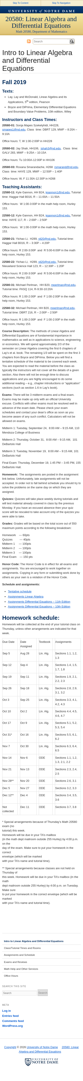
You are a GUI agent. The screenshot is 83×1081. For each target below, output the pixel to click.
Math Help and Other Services (21, 969)
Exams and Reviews (15, 962)
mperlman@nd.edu (63, 285)
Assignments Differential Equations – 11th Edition (39, 601)
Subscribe (29, 41)
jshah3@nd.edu (51, 148)
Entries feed (10, 1016)
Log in (6, 1010)
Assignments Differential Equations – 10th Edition (39, 606)
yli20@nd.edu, (47, 261)
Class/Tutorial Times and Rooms (22, 948)
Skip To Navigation (61, 3)
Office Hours (11, 975)
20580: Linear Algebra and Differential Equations (41, 22)
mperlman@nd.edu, (62, 308)
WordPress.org (12, 1026)
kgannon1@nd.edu (58, 192)
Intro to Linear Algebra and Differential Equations (34, 941)
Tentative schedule (20, 591)
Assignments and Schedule (19, 955)
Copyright (10, 1047)
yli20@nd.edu (47, 238)
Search (71, 41)
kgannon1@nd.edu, (58, 215)
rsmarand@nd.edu (66, 167)
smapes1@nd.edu (13, 129)
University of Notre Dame (41, 9)
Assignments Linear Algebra (25, 596)
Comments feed (13, 1021)
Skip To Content (20, 3)
